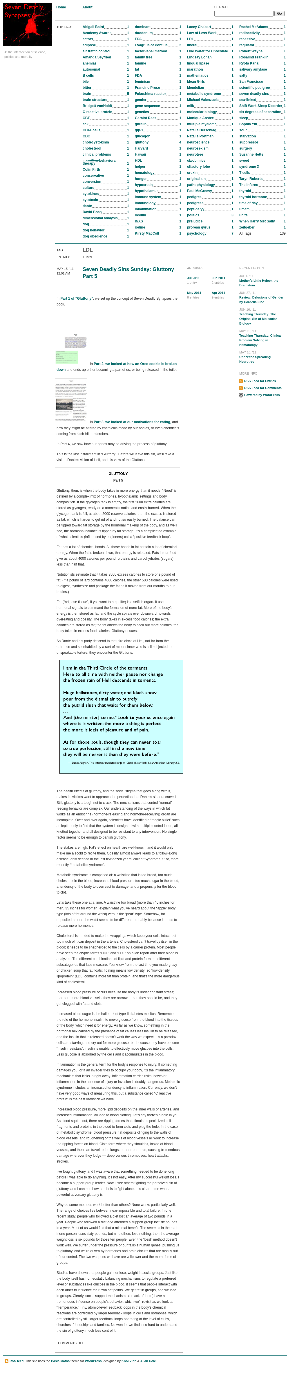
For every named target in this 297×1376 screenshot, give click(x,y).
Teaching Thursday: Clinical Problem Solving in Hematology (262, 338)
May (198, 295)
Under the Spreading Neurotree (262, 356)
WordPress (93, 1361)
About (87, 7)
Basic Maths (60, 1361)
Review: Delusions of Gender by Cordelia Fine (262, 297)
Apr (222, 295)
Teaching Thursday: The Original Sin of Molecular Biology (262, 316)
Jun (222, 280)
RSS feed (16, 1361)
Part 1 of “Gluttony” (76, 298)
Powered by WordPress (262, 395)
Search (221, 7)
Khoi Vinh (129, 1361)
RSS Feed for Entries (260, 381)
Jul (198, 280)
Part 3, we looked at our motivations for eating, (132, 422)
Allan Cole (148, 1361)
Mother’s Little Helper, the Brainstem (262, 280)
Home (61, 7)
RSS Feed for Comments (263, 388)
